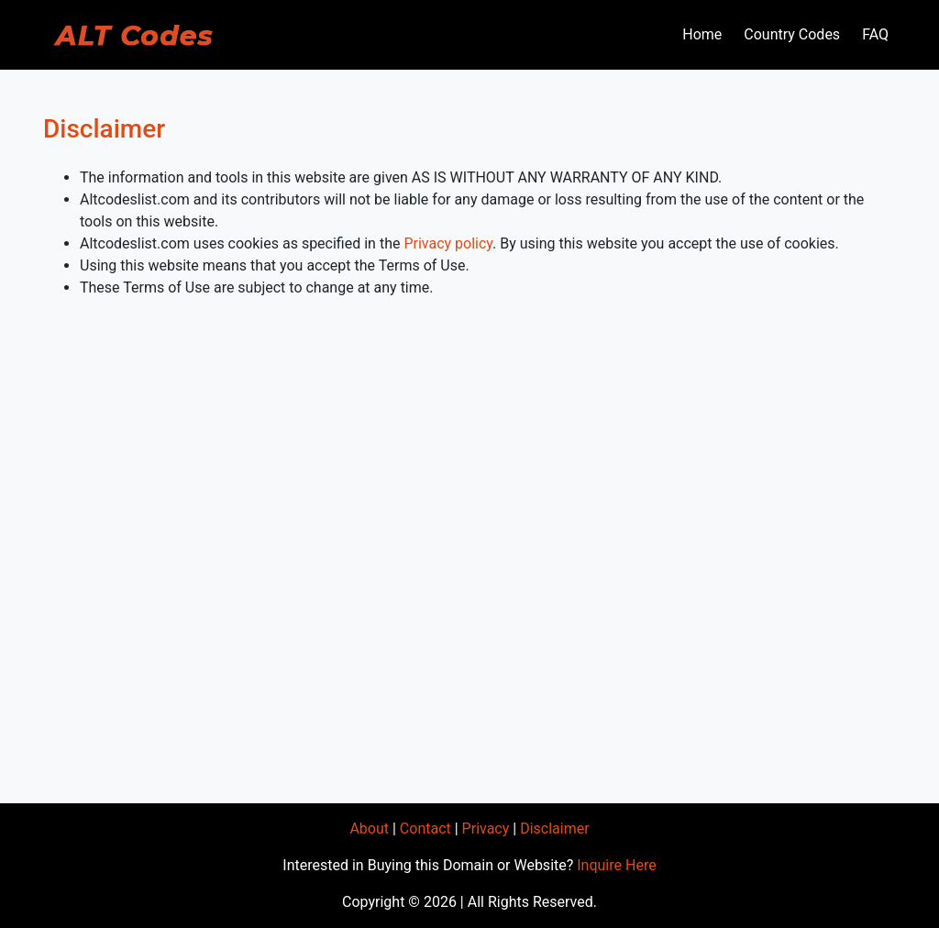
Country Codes (792, 34)
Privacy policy (447, 243)
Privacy (486, 828)
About (369, 828)
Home (702, 34)
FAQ (875, 34)
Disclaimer (554, 828)
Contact (425, 828)
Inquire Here (616, 865)
